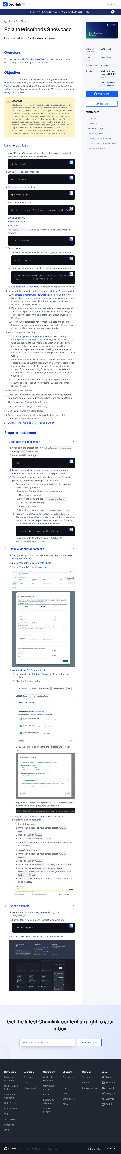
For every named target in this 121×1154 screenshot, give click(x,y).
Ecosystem (68, 1077)
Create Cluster (44, 563)
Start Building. (82, 12)
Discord (110, 1088)
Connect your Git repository (25, 286)
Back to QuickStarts (15, 21)
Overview (92, 118)
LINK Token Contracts (10, 1096)
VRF (6, 1114)
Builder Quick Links (11, 1087)
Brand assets (69, 1098)
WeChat (110, 1098)
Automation (10, 1119)
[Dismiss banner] (113, 12)
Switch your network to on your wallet (31, 422)
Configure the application (101, 138)
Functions (9, 1124)
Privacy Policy (94, 1149)
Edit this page (102, 104)
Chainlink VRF (31, 1088)
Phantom (16, 473)
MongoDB (9, 92)
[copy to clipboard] (71, 162)
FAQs (65, 1104)
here (34, 314)
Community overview (49, 1087)
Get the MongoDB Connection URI (29, 670)
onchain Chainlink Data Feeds (32, 59)
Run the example (97, 148)
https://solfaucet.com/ (36, 406)
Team (65, 1093)
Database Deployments (43, 674)
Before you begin (96, 128)
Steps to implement (96, 133)
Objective (92, 123)
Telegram (110, 1093)
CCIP (6, 1130)
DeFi (26, 1082)
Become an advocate (48, 1101)
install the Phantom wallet (61, 291)
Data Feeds (10, 1103)
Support (86, 1082)
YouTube (110, 1082)
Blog (65, 1088)
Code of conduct (47, 1110)
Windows (15, 225)
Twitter (109, 1077)
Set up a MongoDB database (103, 143)
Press (65, 1082)
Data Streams (11, 1108)
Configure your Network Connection (30, 816)
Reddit (109, 1104)
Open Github (102, 93)
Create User (41, 567)
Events (46, 1094)
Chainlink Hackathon (48, 1079)
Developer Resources (9, 1079)
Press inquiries (89, 1088)
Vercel (54, 89)
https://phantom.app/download (32, 294)
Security (86, 1077)
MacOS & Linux (17, 221)
